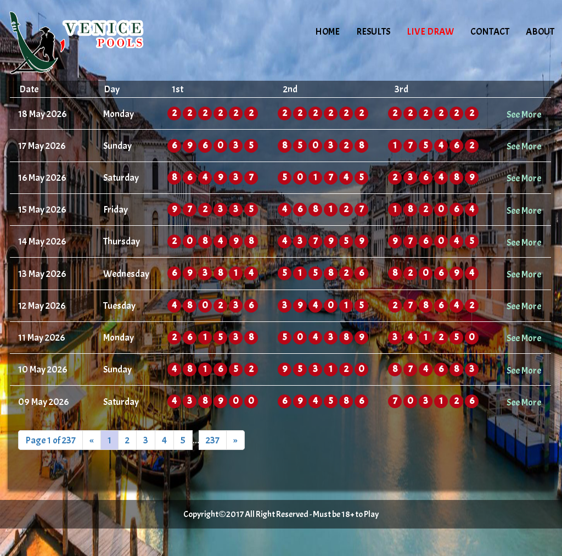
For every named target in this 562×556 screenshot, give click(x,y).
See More (524, 114)
